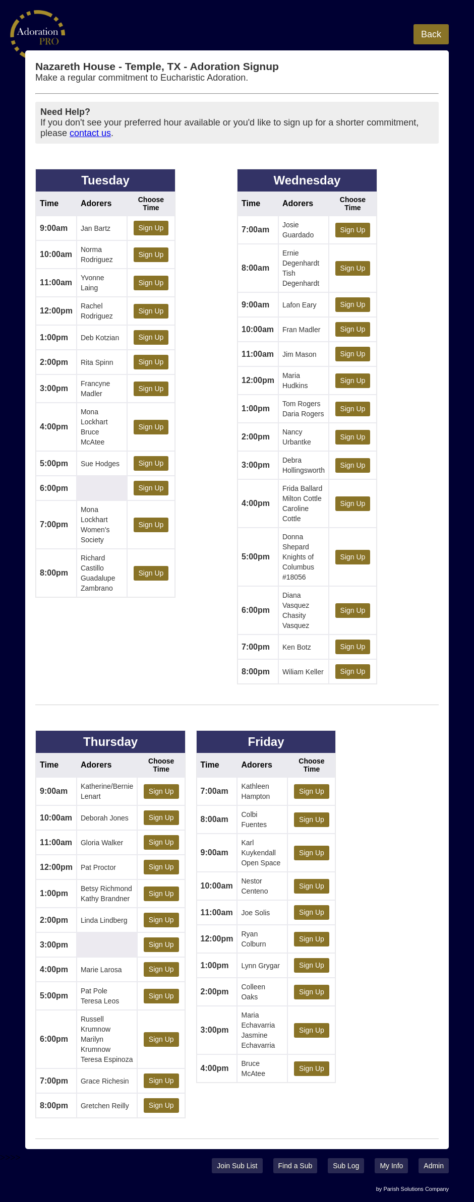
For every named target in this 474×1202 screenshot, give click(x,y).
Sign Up (151, 228)
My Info (391, 1166)
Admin (434, 1166)
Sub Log (346, 1166)
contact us (90, 133)
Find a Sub (295, 1166)
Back (431, 34)
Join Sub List (237, 1166)
